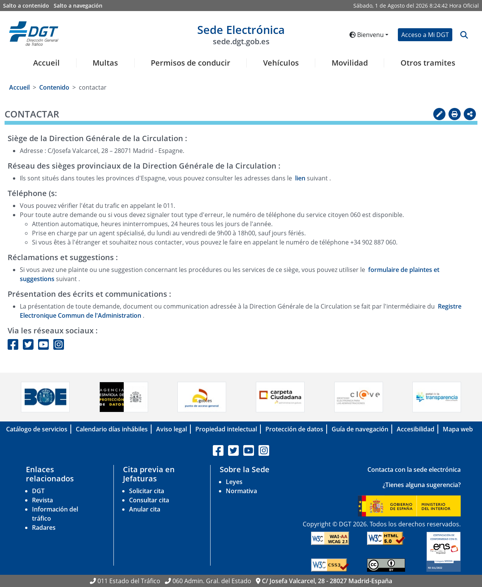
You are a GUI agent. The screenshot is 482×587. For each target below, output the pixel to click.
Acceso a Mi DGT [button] (425, 35)
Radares (44, 527)
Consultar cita (149, 500)
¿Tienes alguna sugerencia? (422, 485)
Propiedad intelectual (226, 429)
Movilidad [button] (350, 63)
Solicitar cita (146, 491)
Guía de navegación (360, 429)
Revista (42, 500)
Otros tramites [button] (428, 63)
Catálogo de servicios (36, 429)
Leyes (234, 482)
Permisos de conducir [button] (190, 63)
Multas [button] (105, 63)
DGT (38, 491)
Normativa (241, 491)
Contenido (54, 87)
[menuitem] (43, 67)
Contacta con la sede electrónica (414, 469)
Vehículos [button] (281, 63)
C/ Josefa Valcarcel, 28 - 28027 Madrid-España (327, 581)
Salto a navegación (78, 5)
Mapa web (458, 429)
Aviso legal (171, 429)
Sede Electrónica (241, 34)
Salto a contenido (26, 5)
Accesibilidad (415, 429)
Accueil (46, 63)
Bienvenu (367, 35)
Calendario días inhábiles (112, 429)
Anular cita (144, 509)
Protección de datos (294, 429)
